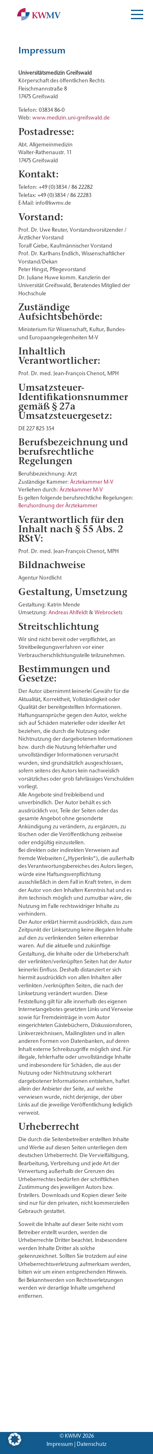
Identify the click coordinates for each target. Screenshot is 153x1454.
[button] (14, 1439)
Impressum (60, 1444)
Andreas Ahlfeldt (68, 612)
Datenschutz (91, 1444)
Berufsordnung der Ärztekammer (58, 505)
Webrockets (108, 612)
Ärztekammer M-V (91, 481)
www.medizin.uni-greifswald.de (71, 117)
